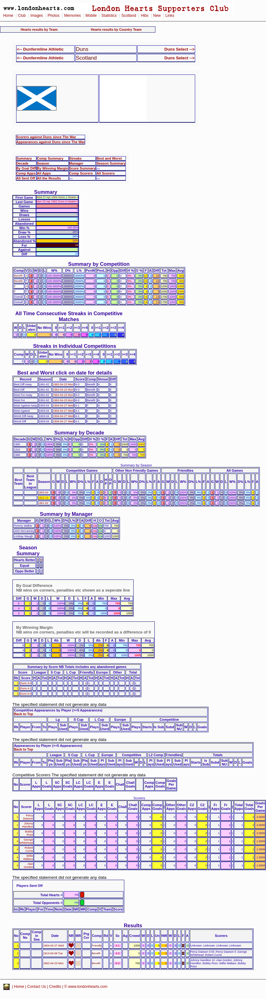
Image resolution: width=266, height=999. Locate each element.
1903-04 (43, 492)
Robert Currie (29, 849)
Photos (53, 15)
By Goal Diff (26, 168)
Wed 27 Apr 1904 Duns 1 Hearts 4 (57, 197)
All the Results (49, 178)
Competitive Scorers (31, 775)
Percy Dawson (28, 817)
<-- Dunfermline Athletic (40, 49)
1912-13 (43, 497)
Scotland (128, 15)
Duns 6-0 (25, 693)
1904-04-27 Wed (63, 405)
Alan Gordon (28, 865)
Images (36, 15)
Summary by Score (42, 667)
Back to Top (23, 714)
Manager (76, 163)
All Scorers (105, 173)
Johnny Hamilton (27, 825)
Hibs (144, 15)
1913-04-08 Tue (53, 953)
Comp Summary (50, 158)
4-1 (118, 945)
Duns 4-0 (25, 683)
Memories (72, 15)
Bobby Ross (29, 833)
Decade (22, 163)
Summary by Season (136, 465)
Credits (55, 986)
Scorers (139, 798)
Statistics (109, 15)
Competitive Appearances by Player (42, 710)
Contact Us (36, 986)
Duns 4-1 (25, 688)
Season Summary (111, 163)
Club (22, 15)
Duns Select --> (179, 49)
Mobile (91, 15)
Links (169, 15)
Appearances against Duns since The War (50, 142)
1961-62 (43, 503)
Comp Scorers (81, 173)
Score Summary (82, 168)
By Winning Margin (52, 168)
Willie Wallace (28, 857)
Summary (24, 158)
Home (8, 15)
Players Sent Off (29, 886)
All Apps (44, 173)
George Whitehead (26, 841)
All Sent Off (25, 178)
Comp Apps (25, 173)
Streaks (75, 158)
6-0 (118, 963)
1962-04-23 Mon (63, 384)
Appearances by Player (32, 745)
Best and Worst (109, 158)
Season (43, 163)
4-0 (118, 953)
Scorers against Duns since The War (46, 137)
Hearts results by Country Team (116, 29)
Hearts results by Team (39, 29)
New (157, 15)
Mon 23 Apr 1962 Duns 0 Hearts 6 (57, 201)
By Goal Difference (34, 585)
